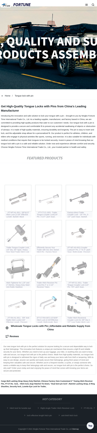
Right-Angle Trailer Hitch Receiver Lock (58, 408)
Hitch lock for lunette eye (21, 408)
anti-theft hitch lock (70, 415)
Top (90, 425)
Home (7, 96)
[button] (87, 5)
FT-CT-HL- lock (11, 384)
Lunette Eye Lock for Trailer (34, 386)
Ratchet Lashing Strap (78, 384)
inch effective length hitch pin (40, 415)
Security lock (15, 386)
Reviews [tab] (12, 336)
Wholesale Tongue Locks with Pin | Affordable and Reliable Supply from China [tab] (48, 328)
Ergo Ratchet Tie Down (39, 384)
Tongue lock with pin (24, 96)
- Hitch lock (24, 384)
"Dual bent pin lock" (59, 384)
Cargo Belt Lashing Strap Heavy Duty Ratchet (20, 381)
